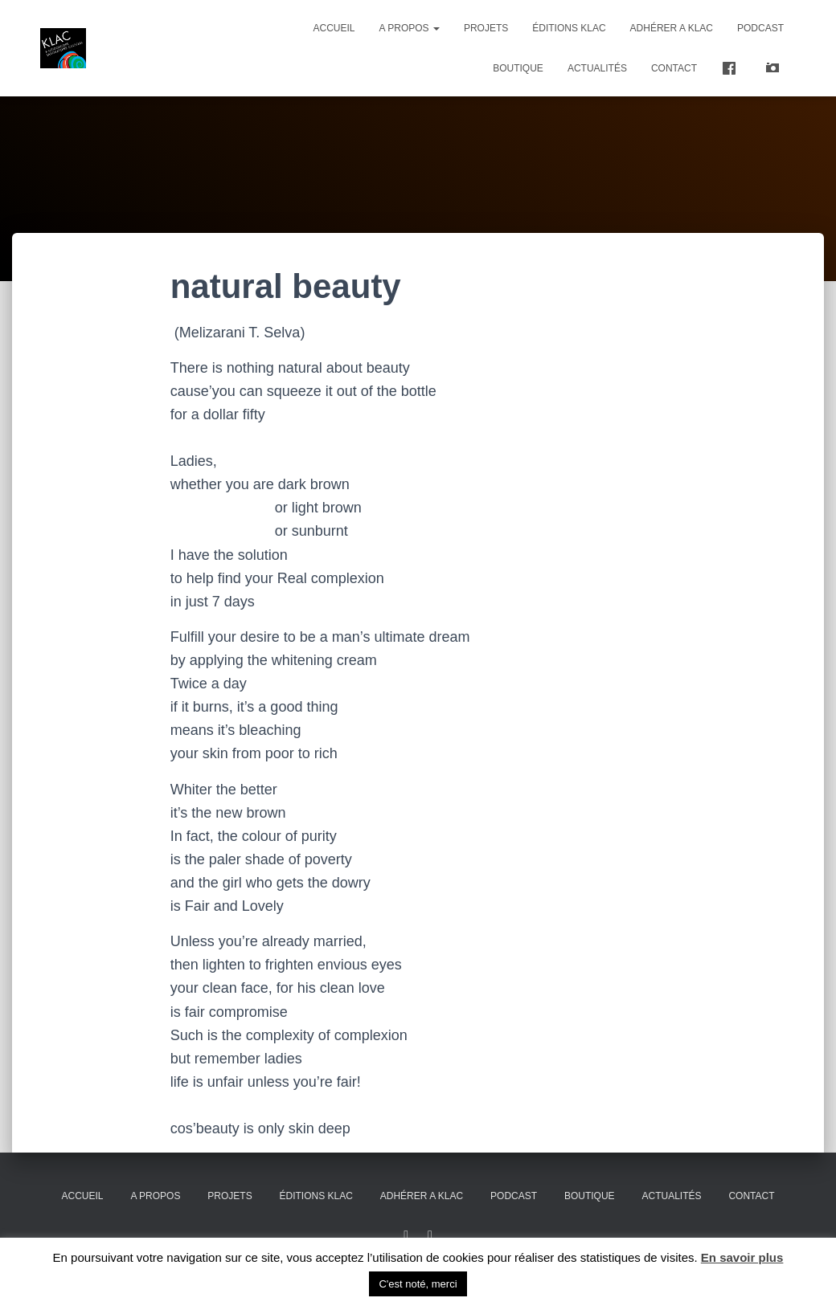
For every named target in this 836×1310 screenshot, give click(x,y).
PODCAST (760, 28)
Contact (674, 68)
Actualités (597, 68)
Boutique (518, 68)
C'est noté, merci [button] (418, 1284)
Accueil (334, 28)
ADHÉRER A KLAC (671, 28)
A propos (409, 28)
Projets (486, 28)
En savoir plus (742, 1257)
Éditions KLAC (568, 28)
